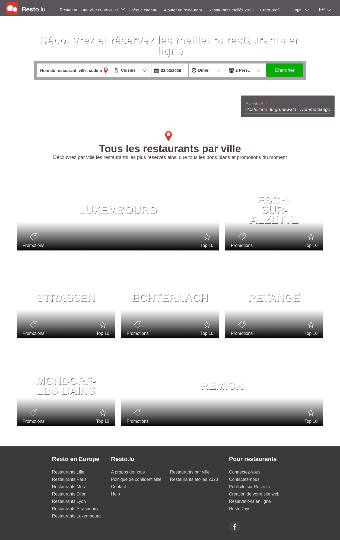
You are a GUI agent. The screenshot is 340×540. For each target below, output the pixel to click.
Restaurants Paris (69, 479)
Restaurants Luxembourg (76, 516)
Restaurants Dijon (69, 494)
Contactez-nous (244, 479)
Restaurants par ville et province (92, 9)
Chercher (284, 70)
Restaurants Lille (68, 472)
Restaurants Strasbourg (75, 508)
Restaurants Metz (69, 486)
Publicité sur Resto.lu (249, 486)
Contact (118, 486)
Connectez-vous (244, 472)
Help (115, 494)
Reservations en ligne (250, 501)
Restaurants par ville (190, 472)
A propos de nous (128, 472)
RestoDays (239, 508)
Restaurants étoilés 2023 (194, 479)
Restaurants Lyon (69, 501)
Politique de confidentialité (136, 479)
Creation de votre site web (254, 494)
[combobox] (302, 10)
